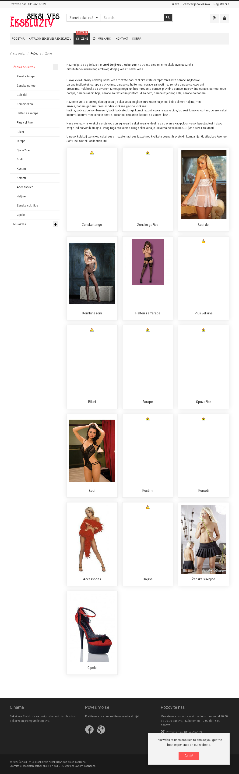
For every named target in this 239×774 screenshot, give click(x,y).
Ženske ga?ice (147, 225)
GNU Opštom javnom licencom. (77, 765)
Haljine (148, 579)
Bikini (92, 402)
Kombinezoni (92, 313)
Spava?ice (203, 402)
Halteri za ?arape (147, 313)
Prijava (175, 4)
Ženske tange (92, 225)
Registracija (221, 4)
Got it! (189, 756)
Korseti (203, 490)
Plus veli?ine (204, 313)
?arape (148, 402)
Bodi (92, 490)
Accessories (92, 579)
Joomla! (14, 765)
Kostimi (147, 490)
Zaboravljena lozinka (196, 4)
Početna (36, 53)
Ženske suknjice (203, 579)
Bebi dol (203, 225)
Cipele (92, 668)
